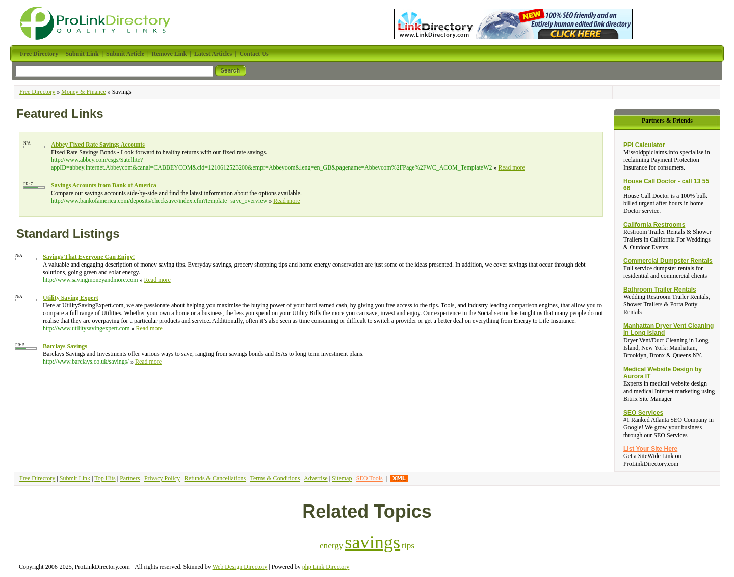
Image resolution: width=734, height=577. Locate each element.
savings (372, 542)
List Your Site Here (650, 448)
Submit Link (75, 478)
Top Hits (105, 478)
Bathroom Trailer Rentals (659, 289)
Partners (130, 478)
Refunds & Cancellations (215, 478)
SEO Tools (369, 478)
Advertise (316, 478)
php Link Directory (326, 566)
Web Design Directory (240, 566)
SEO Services (643, 412)
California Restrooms (654, 224)
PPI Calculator (644, 145)
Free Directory (37, 91)
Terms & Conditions (275, 478)
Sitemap (342, 478)
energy (331, 545)
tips (408, 545)
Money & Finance (83, 91)
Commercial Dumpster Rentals (668, 261)
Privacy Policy (162, 478)
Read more (511, 167)
